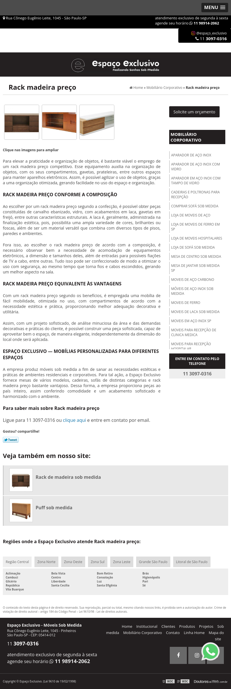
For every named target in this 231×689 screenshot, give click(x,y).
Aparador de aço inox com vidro (195, 166)
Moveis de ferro (186, 302)
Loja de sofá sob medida (193, 247)
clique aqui (74, 420)
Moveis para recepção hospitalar (191, 346)
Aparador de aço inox (191, 155)
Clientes (168, 626)
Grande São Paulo (153, 561)
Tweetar (11, 440)
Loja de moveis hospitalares (196, 238)
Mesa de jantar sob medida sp (195, 268)
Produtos (187, 626)
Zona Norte (46, 561)
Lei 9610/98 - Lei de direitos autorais (103, 612)
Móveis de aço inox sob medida (192, 291)
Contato (173, 632)
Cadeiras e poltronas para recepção (195, 194)
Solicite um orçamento (194, 112)
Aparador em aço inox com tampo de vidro (196, 180)
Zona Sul (98, 561)
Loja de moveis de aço (190, 215)
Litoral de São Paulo (192, 561)
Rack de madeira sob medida (68, 477)
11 (211, 38)
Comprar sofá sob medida (194, 206)
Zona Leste (121, 561)
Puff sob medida (54, 507)
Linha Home (194, 632)
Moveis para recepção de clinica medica (193, 332)
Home (127, 626)
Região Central (17, 561)
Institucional (146, 626)
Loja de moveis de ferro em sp (195, 227)
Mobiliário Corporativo (186, 137)
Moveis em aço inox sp (191, 320)
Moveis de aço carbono (192, 279)
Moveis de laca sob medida (195, 311)
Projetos (206, 626)
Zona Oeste (73, 561)
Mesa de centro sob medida (196, 256)
